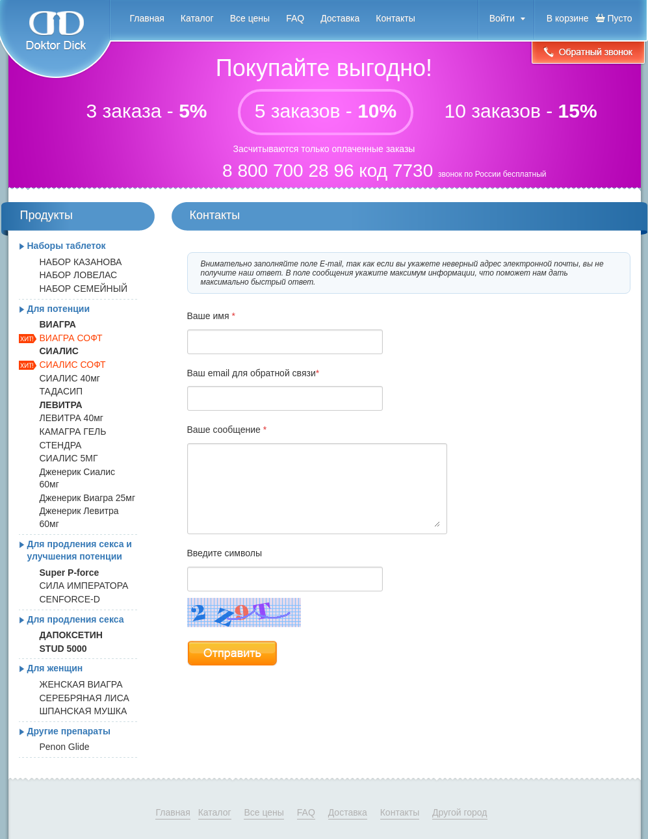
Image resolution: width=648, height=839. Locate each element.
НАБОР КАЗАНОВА (81, 262)
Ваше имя (211, 316)
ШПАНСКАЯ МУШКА (83, 711)
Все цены (250, 18)
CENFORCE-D (70, 599)
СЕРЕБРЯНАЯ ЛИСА (84, 698)
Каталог (197, 18)
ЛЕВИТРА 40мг (71, 418)
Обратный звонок (588, 54)
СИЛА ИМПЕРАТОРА (84, 585)
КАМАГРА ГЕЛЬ (73, 431)
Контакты (395, 18)
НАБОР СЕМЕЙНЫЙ (84, 288)
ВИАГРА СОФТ (71, 338)
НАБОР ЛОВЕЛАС (79, 275)
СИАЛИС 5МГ (69, 458)
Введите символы (224, 553)
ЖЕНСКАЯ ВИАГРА (81, 684)
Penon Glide (65, 747)
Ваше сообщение (227, 429)
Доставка (339, 18)
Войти (502, 18)
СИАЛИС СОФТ (73, 364)
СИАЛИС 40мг (70, 378)
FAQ (295, 18)
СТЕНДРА (61, 445)
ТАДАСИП (61, 391)
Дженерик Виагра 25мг (88, 498)
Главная (147, 18)
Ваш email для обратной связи (253, 373)
